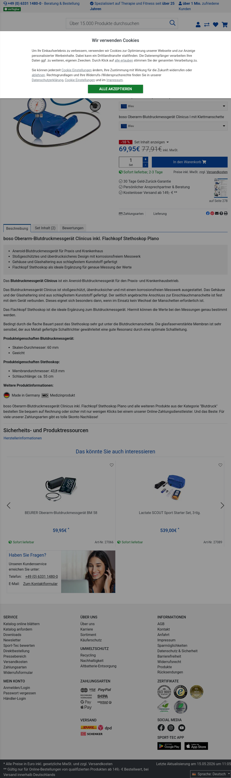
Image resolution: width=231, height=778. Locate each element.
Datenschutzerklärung (47, 80)
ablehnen (38, 75)
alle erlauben (124, 60)
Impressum (114, 80)
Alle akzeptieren (115, 89)
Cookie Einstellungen (77, 70)
